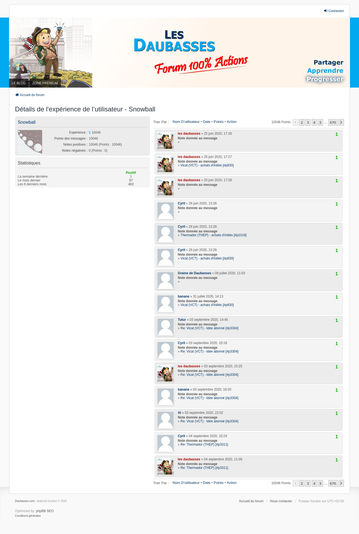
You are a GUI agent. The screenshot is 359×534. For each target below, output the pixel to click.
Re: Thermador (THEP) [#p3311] (204, 444)
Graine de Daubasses (194, 273)
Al (179, 413)
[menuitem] (28, 515)
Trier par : (161, 122)
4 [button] (314, 122)
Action (232, 122)
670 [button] (333, 122)
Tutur (182, 320)
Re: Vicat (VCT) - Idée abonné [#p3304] (209, 328)
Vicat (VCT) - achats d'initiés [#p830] (207, 165)
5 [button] (320, 122)
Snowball (27, 122)
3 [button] (308, 122)
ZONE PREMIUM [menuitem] (45, 83)
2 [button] (302, 122)
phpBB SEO (45, 511)
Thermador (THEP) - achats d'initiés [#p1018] (214, 235)
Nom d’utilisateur (186, 122)
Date (206, 122)
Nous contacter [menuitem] (281, 501)
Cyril (181, 203)
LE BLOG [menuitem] (19, 83)
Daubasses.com (25, 501)
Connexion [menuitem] (333, 11)
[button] (341, 122)
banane (183, 296)
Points (219, 122)
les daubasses (189, 133)
